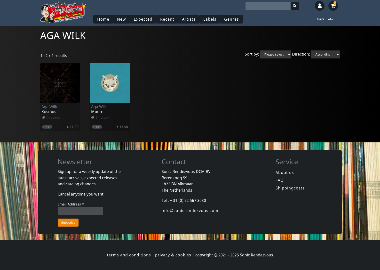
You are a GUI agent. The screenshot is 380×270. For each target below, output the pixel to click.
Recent (167, 19)
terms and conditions (129, 255)
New (121, 19)
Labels (209, 19)
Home (103, 19)
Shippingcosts (290, 188)
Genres (231, 19)
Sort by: (252, 54)
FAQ (320, 19)
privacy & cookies (173, 255)
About (333, 19)
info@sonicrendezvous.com (190, 210)
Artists (189, 19)
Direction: (301, 54)
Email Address (71, 204)
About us (285, 172)
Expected (143, 19)
